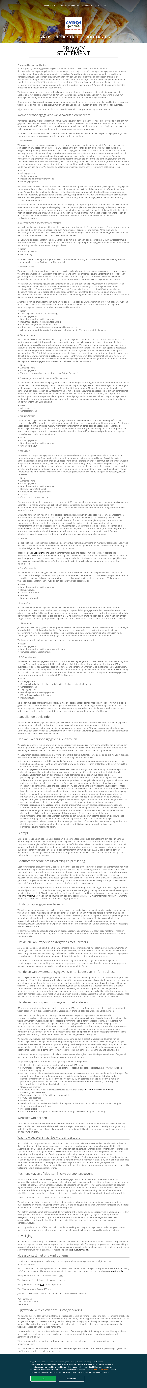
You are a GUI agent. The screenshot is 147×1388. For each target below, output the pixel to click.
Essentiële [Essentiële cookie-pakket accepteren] (71, 1379)
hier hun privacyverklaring (97, 1089)
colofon (100, 5)
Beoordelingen (70, 5)
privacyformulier (29, 895)
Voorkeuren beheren (102, 1369)
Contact (87, 5)
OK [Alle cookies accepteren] (43, 1379)
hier (61, 1275)
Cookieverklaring (41, 552)
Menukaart (51, 5)
